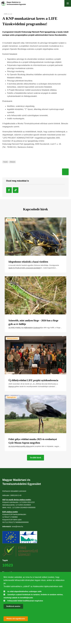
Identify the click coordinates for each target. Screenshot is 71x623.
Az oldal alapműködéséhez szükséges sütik (24, 591)
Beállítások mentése (13, 606)
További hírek (35, 458)
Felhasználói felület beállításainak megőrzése (25, 601)
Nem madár (11, 220)
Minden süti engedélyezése (15, 619)
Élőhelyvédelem (12, 338)
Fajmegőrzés (11, 397)
